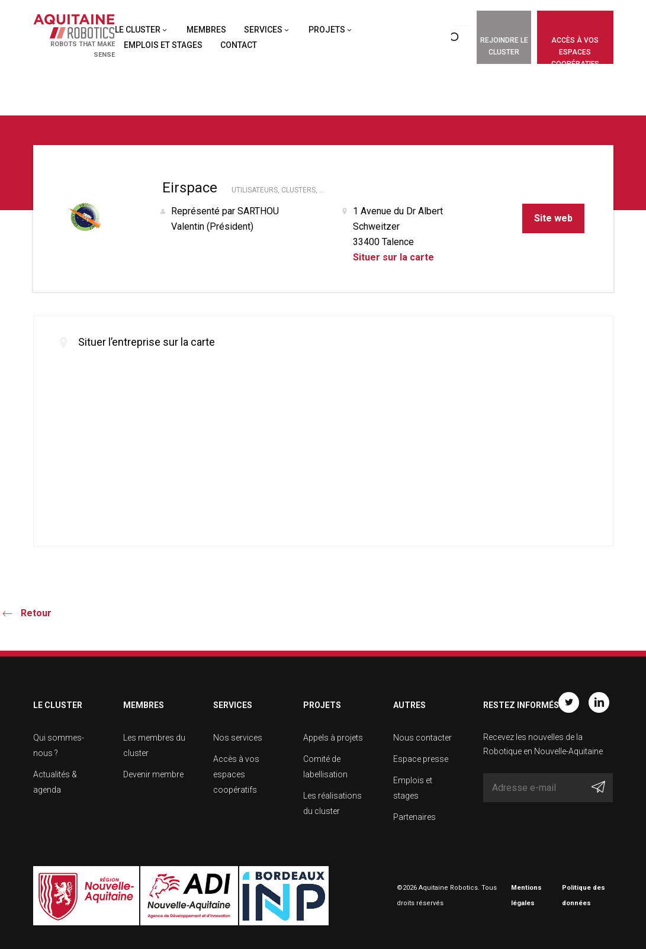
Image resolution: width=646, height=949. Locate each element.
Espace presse (420, 759)
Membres (206, 29)
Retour (36, 613)
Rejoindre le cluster (504, 46)
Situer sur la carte (393, 257)
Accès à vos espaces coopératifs (575, 50)
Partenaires (414, 817)
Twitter (568, 702)
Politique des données (583, 895)
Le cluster (137, 29)
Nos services (237, 737)
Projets (326, 29)
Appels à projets (333, 737)
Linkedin (599, 702)
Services (263, 29)
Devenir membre (153, 774)
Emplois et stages (163, 45)
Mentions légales (526, 895)
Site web (553, 218)
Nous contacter (422, 737)
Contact (238, 45)
